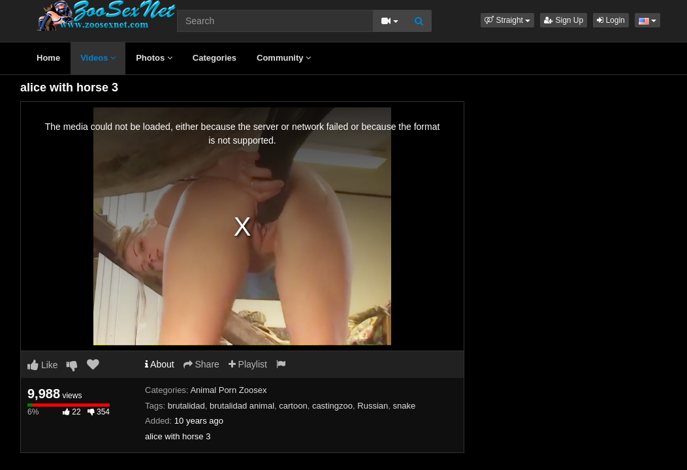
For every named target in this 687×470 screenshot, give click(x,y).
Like (42, 365)
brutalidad (186, 406)
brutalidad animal (242, 406)
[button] (507, 20)
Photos (154, 58)
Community (284, 58)
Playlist (248, 364)
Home (48, 58)
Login (611, 20)
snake (403, 406)
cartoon (293, 406)
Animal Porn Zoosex (228, 390)
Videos (98, 58)
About (159, 364)
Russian (372, 406)
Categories (214, 58)
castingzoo (332, 406)
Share (201, 364)
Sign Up (563, 20)
